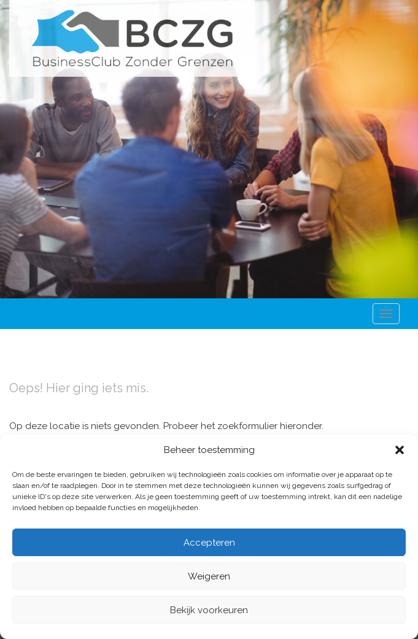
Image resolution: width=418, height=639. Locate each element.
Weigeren (209, 576)
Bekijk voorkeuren (209, 610)
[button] (399, 450)
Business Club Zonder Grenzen (132, 38)
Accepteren (209, 542)
